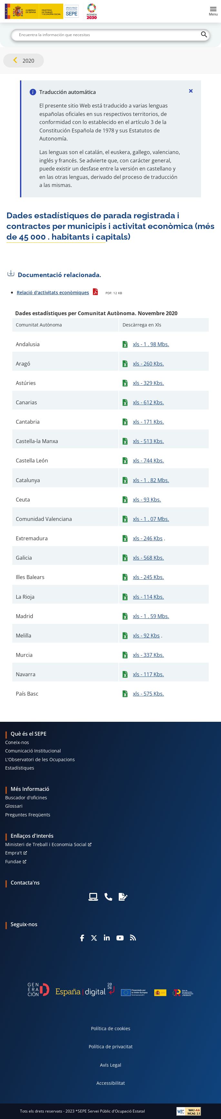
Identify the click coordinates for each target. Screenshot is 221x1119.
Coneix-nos (17, 742)
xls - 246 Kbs (148, 538)
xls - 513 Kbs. (148, 441)
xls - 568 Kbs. (148, 557)
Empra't (13, 853)
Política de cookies (110, 1028)
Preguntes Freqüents (27, 815)
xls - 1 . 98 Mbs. (151, 344)
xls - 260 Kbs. (148, 363)
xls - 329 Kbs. (148, 383)
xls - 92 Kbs (146, 635)
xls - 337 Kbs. (148, 654)
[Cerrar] (190, 90)
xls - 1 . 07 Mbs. (151, 519)
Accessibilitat (110, 1083)
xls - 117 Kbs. (148, 674)
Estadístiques (19, 768)
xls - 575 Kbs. (148, 693)
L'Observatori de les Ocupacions (40, 759)
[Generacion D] (110, 989)
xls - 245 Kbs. (148, 577)
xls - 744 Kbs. (148, 460)
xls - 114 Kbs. (148, 596)
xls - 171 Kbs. (148, 421)
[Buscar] (110, 35)
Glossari (14, 806)
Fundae (13, 861)
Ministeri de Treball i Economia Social (45, 844)
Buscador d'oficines (26, 797)
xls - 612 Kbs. (148, 402)
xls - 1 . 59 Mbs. (151, 616)
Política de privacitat (111, 1046)
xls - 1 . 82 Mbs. (151, 480)
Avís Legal (110, 1065)
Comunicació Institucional (33, 751)
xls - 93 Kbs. (147, 499)
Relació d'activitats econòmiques (53, 292)
